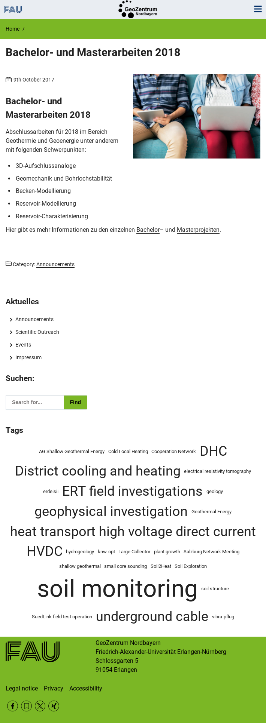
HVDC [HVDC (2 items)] (45, 551)
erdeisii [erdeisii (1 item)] (50, 491)
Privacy (53, 688)
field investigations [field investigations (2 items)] (146, 491)
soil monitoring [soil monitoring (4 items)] (117, 589)
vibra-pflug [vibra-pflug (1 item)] (223, 616)
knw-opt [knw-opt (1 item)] (106, 551)
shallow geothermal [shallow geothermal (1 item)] (80, 566)
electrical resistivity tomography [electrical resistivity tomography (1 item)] (217, 471)
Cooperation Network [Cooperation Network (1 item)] (173, 451)
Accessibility (85, 688)
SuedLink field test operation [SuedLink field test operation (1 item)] (62, 616)
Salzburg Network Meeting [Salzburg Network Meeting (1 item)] (211, 551)
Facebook (12, 706)
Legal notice (22, 688)
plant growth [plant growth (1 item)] (167, 551)
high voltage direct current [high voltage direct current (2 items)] (177, 531)
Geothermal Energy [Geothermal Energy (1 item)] (211, 511)
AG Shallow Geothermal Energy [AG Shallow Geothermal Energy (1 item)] (72, 451)
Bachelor (148, 229)
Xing (53, 706)
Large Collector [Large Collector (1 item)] (134, 551)
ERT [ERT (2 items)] (74, 491)
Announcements (34, 319)
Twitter (40, 706)
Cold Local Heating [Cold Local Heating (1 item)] (128, 451)
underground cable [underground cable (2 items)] (152, 616)
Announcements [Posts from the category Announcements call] (55, 264)
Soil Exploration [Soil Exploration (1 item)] (191, 566)
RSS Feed (26, 706)
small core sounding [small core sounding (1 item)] (125, 566)
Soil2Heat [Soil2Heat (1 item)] (161, 566)
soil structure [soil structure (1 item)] (215, 588)
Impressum (28, 357)
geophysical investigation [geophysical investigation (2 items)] (111, 511)
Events (23, 345)
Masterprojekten (198, 229)
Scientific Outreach (37, 332)
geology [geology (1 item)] (214, 491)
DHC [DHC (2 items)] (213, 451)
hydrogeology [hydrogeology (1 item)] (80, 551)
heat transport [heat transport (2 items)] (53, 531)
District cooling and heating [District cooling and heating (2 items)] (98, 471)
